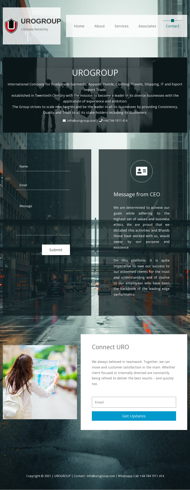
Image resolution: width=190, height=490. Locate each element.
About (99, 26)
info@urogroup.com (101, 476)
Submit (56, 249)
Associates (147, 26)
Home (79, 26)
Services (121, 26)
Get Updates (134, 415)
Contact (174, 26)
